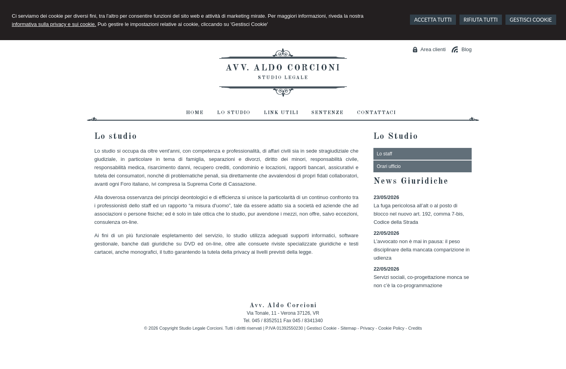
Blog (466, 49)
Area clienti (433, 49)
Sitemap (348, 328)
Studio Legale (283, 78)
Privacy (367, 328)
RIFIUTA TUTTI (481, 20)
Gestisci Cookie (321, 328)
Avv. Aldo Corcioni (283, 68)
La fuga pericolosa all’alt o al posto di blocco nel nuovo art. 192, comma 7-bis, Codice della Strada (418, 214)
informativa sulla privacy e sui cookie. (54, 24)
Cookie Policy (391, 328)
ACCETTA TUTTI (433, 20)
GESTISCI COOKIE (531, 20)
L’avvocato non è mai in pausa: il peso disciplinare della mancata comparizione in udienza (421, 249)
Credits (415, 328)
